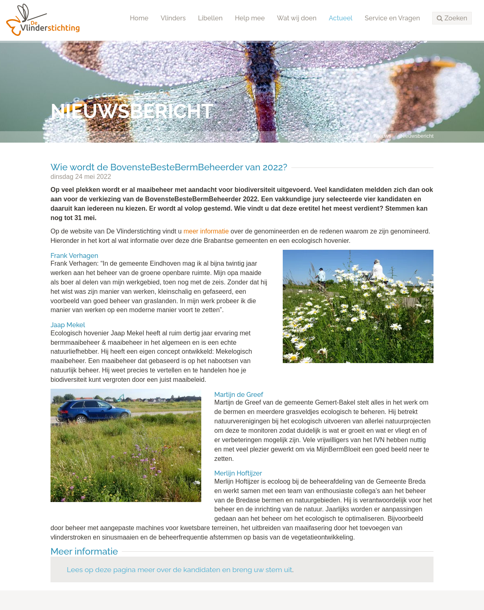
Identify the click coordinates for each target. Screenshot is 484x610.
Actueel (340, 18)
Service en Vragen (392, 18)
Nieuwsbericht (416, 136)
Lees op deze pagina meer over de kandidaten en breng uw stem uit (179, 569)
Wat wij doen (297, 18)
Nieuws (382, 136)
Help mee (249, 18)
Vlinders (173, 18)
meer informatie (207, 231)
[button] (452, 18)
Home (139, 18)
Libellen (210, 18)
